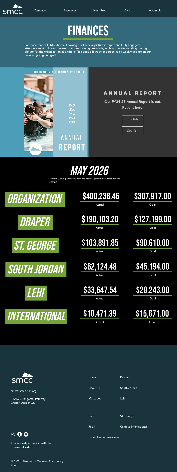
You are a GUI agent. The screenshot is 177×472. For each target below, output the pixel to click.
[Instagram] (13, 434)
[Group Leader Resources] (104, 437)
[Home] (102, 377)
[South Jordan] (134, 388)
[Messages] (102, 398)
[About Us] (102, 388)
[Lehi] (134, 398)
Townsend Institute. (23, 447)
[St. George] (134, 416)
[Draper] (134, 377)
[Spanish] (132, 130)
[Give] (102, 416)
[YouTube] (26, 434)
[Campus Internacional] (134, 427)
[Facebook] (19, 434)
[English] (132, 119)
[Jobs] (102, 427)
